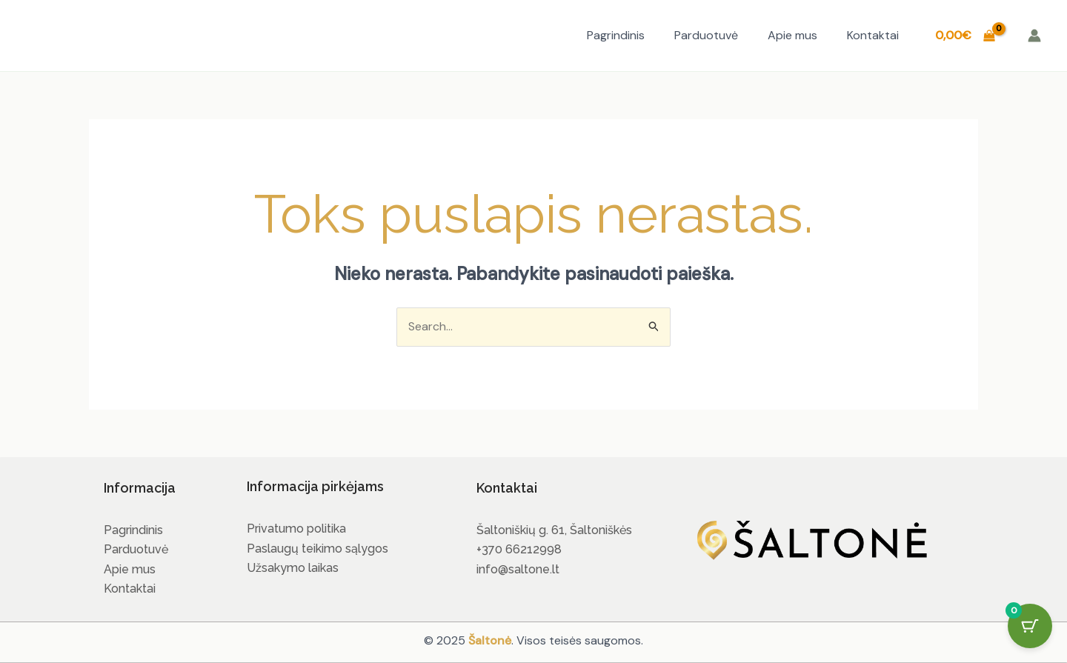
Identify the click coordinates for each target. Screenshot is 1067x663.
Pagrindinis (616, 35)
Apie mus (792, 35)
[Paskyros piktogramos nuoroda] (1034, 35)
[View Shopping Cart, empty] (964, 35)
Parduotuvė (706, 35)
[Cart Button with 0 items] (1030, 626)
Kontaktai (873, 35)
